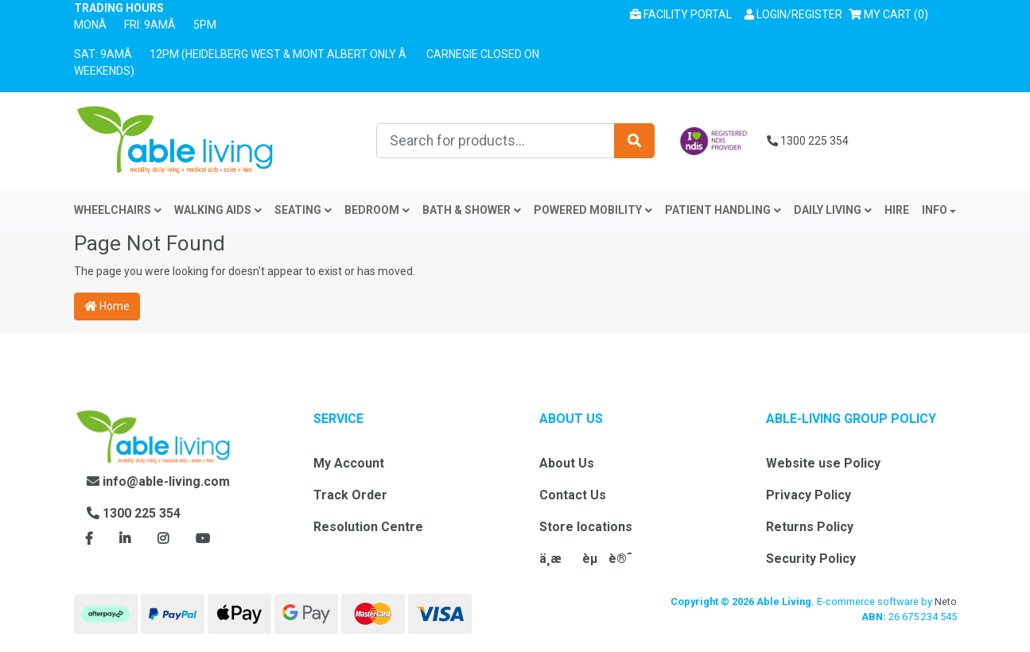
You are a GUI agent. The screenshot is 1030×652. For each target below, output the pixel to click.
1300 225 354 (808, 140)
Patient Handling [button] (723, 210)
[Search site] (634, 140)
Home (107, 306)
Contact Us (572, 495)
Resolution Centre (368, 526)
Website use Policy (823, 463)
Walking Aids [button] (218, 210)
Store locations (585, 526)
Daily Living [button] (833, 210)
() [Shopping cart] (892, 13)
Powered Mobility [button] (593, 210)
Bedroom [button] (377, 210)
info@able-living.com (158, 481)
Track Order (350, 495)
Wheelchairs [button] (117, 210)
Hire (896, 210)
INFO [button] (934, 210)
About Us (566, 463)
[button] (793, 14)
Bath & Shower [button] (471, 210)
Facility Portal (681, 14)
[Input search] (495, 140)
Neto (946, 601)
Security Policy (811, 558)
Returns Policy (809, 526)
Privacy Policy (808, 495)
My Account (348, 463)
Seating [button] (303, 210)
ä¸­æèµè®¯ (585, 558)
